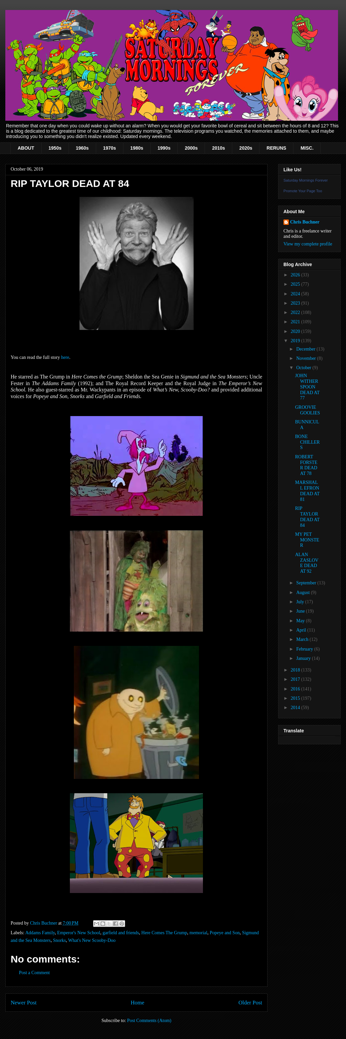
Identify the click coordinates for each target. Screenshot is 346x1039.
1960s (82, 148)
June (301, 611)
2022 (296, 312)
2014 (296, 707)
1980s (136, 148)
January (304, 658)
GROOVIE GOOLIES (307, 410)
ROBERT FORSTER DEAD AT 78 (306, 465)
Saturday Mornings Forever (305, 180)
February (305, 649)
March (302, 639)
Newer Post (24, 1002)
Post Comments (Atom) (149, 1020)
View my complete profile (307, 243)
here (65, 357)
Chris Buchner (304, 222)
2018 (296, 670)
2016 (296, 688)
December (306, 349)
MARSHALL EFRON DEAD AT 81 (307, 491)
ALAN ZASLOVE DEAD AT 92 (306, 563)
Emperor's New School (78, 932)
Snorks (59, 940)
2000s (191, 148)
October (304, 367)
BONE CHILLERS (307, 442)
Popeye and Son (225, 932)
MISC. (306, 148)
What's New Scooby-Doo (92, 940)
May (301, 620)
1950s (55, 148)
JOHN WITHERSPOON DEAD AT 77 (307, 386)
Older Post (250, 1002)
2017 (296, 679)
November (306, 358)
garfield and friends (120, 932)
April (301, 630)
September (306, 582)
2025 (296, 284)
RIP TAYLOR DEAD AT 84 (307, 516)
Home (137, 1002)
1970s (109, 148)
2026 (296, 274)
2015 (296, 698)
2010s (218, 148)
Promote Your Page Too (302, 191)
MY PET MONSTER (307, 540)
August (303, 592)
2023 (296, 303)
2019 (296, 340)
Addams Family (40, 932)
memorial (199, 932)
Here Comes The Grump (164, 932)
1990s (164, 148)
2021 (296, 321)
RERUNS (276, 148)
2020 (296, 331)
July (300, 601)
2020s (245, 148)
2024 (296, 293)
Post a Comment (34, 972)
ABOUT (26, 148)
